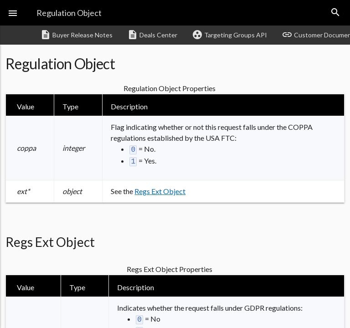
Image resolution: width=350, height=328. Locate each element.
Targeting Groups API (229, 34)
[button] (13, 13)
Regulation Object (69, 13)
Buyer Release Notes (76, 34)
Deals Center (152, 34)
